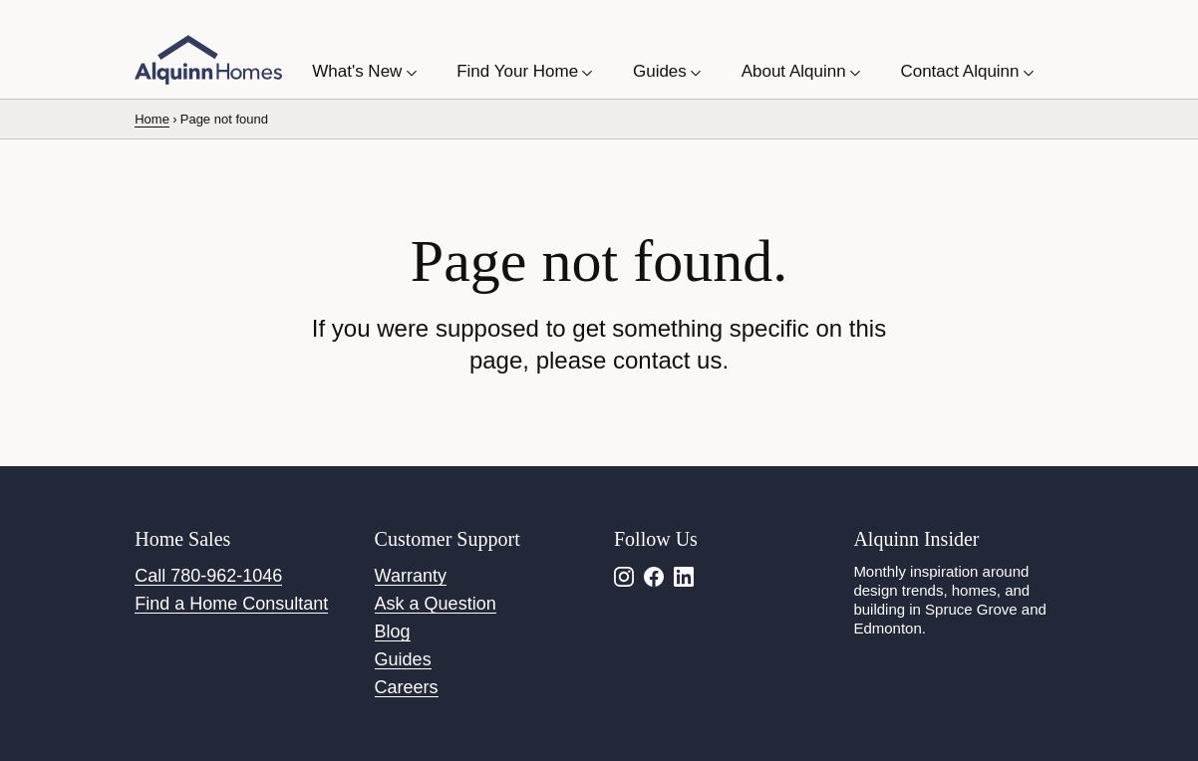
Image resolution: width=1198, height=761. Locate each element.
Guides (403, 659)
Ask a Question (435, 604)
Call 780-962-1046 (208, 576)
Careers (407, 687)
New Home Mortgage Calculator (587, 24)
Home (152, 119)
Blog (393, 631)
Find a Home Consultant (231, 604)
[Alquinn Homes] (208, 60)
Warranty (411, 576)
